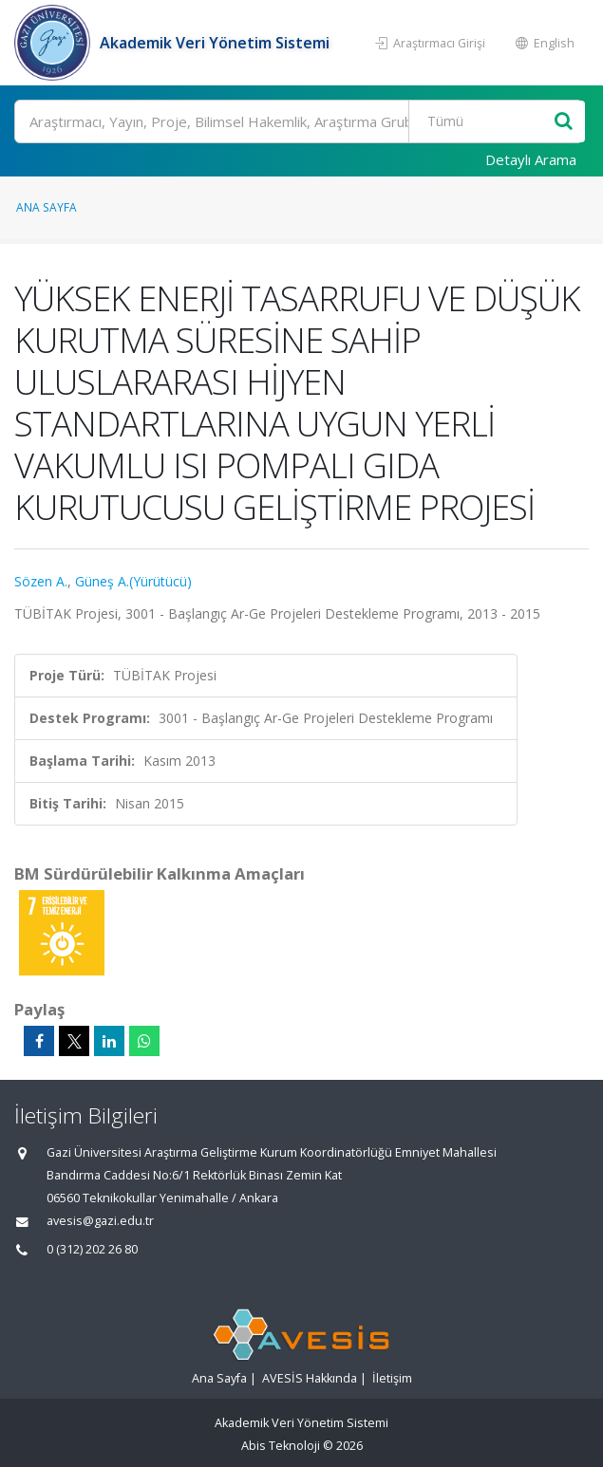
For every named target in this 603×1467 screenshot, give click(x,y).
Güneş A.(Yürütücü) (133, 581)
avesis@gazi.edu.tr (100, 1221)
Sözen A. (40, 581)
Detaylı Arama (530, 159)
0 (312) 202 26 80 (92, 1249)
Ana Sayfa (46, 206)
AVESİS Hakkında (309, 1378)
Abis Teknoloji (280, 1446)
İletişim (392, 1378)
